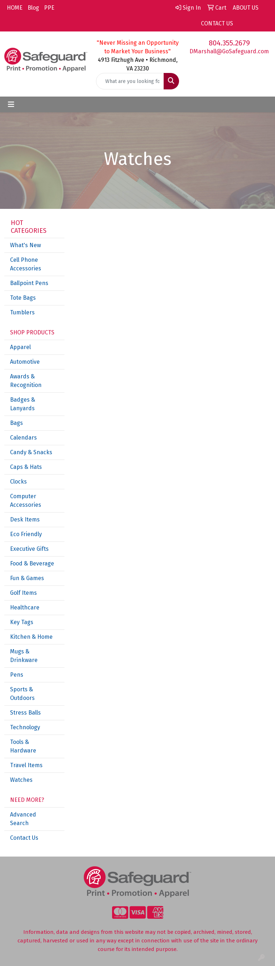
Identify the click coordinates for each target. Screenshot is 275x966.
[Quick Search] (130, 81)
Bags (16, 423)
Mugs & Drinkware (24, 655)
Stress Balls (25, 712)
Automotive (25, 361)
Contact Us (24, 837)
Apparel (20, 347)
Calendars (23, 437)
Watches (21, 779)
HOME (15, 7)
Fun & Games (27, 578)
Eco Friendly (26, 534)
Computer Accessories (25, 500)
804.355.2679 (229, 43)
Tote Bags (23, 297)
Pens (16, 674)
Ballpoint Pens (29, 283)
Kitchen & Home (31, 636)
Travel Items (26, 765)
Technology (25, 727)
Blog (33, 7)
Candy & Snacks (31, 452)
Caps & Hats (26, 467)
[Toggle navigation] (11, 104)
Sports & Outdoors (22, 693)
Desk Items (25, 519)
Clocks (18, 481)
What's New (25, 245)
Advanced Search (23, 819)
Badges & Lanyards (22, 404)
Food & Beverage (32, 563)
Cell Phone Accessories (25, 264)
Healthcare (24, 607)
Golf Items (23, 592)
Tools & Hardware (23, 746)
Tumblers (22, 312)
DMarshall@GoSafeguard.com (229, 51)
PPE (49, 7)
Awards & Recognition (26, 380)
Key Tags (21, 622)
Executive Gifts (29, 548)
